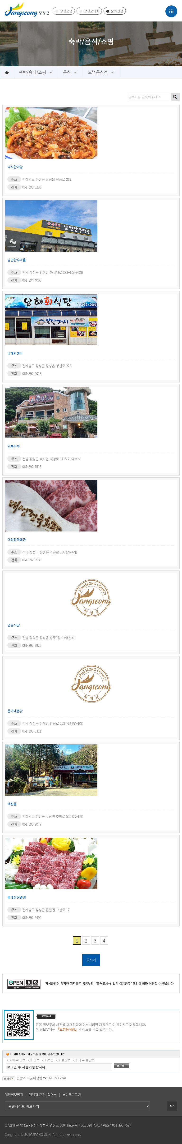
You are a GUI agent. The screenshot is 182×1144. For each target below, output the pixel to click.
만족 (36, 1060)
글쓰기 (91, 960)
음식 (67, 72)
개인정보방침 (14, 1094)
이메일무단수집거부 (43, 1094)
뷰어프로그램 (71, 1094)
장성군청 (66, 11)
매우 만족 (19, 1060)
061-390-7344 (56, 1077)
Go (172, 1106)
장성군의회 (91, 11)
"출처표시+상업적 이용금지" (113, 983)
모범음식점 (98, 72)
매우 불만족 (86, 1060)
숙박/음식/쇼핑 (32, 72)
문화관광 (117, 11)
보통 (50, 1060)
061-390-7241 (90, 1125)
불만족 (66, 1060)
